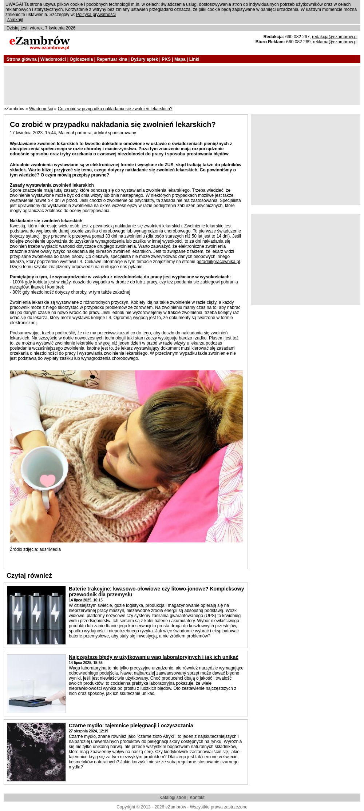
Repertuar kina (111, 59)
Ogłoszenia (81, 59)
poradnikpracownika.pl (218, 261)
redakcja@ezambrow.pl (334, 36)
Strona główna (22, 59)
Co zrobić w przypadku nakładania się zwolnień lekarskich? (115, 108)
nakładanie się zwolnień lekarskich (148, 225)
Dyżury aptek (144, 59)
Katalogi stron (172, 797)
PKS (166, 59)
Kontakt (197, 797)
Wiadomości (53, 59)
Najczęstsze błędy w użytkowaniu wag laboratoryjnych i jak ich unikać (153, 657)
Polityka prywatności (96, 14)
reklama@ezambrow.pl (335, 41)
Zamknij (14, 19)
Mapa (180, 59)
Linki (194, 59)
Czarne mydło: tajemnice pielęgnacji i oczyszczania (131, 725)
